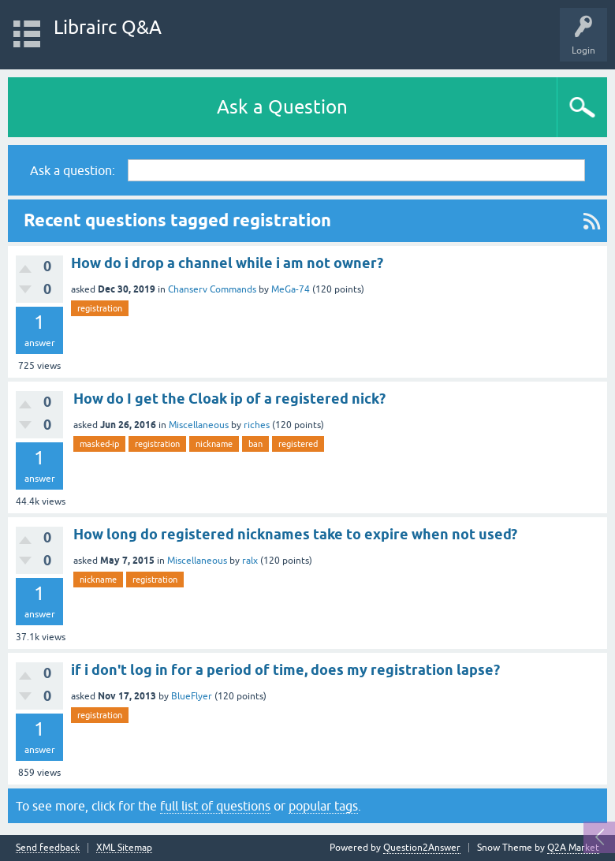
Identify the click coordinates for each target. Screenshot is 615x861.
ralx (250, 560)
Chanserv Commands (212, 289)
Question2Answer (421, 847)
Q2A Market (573, 847)
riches (257, 424)
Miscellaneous (199, 424)
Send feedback (48, 848)
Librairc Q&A (108, 27)
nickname (214, 444)
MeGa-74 (290, 289)
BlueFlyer (191, 696)
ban (255, 444)
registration (99, 308)
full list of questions (215, 806)
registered (298, 444)
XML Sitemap (124, 848)
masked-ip (99, 444)
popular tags (323, 806)
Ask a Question (282, 106)
